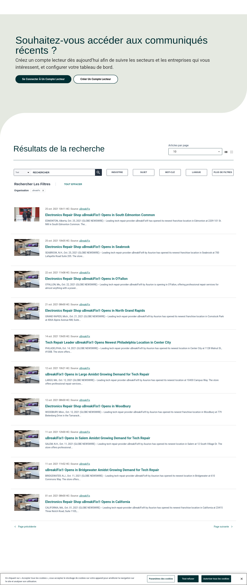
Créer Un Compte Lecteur (95, 79)
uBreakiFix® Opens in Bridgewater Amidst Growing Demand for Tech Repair (102, 470)
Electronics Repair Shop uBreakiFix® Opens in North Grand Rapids (95, 311)
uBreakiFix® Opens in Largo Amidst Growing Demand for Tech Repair (97, 374)
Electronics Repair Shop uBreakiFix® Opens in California (87, 502)
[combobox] (195, 151)
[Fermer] (241, 579)
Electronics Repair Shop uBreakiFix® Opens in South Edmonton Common (100, 215)
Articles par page (178, 145)
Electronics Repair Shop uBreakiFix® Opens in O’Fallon (86, 279)
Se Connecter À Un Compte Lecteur (43, 79)
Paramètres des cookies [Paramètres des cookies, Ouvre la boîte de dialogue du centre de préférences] (161, 579)
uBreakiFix (84, 209)
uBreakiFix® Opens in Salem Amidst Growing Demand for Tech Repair (97, 438)
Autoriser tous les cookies (216, 579)
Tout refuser (188, 579)
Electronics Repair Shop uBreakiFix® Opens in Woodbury (88, 406)
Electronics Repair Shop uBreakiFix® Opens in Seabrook (87, 247)
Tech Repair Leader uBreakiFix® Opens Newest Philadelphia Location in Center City (108, 342)
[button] (37, 190)
